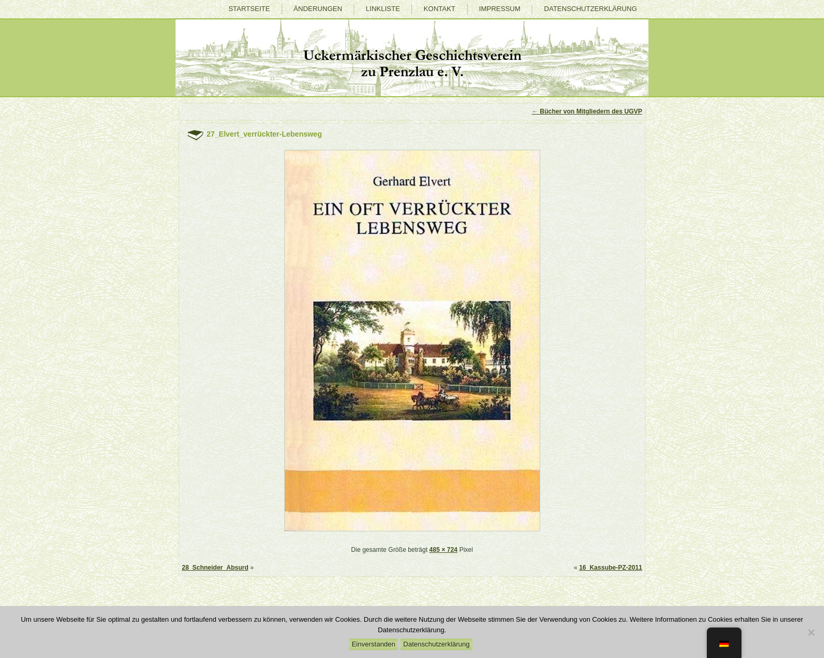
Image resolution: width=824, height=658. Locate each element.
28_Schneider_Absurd (215, 567)
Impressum (500, 9)
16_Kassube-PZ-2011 (610, 567)
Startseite (249, 9)
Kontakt (439, 9)
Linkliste (383, 9)
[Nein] (811, 632)
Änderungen (318, 9)
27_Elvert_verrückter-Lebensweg (264, 134)
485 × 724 (443, 549)
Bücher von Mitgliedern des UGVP (587, 111)
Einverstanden (373, 644)
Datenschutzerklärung (590, 9)
